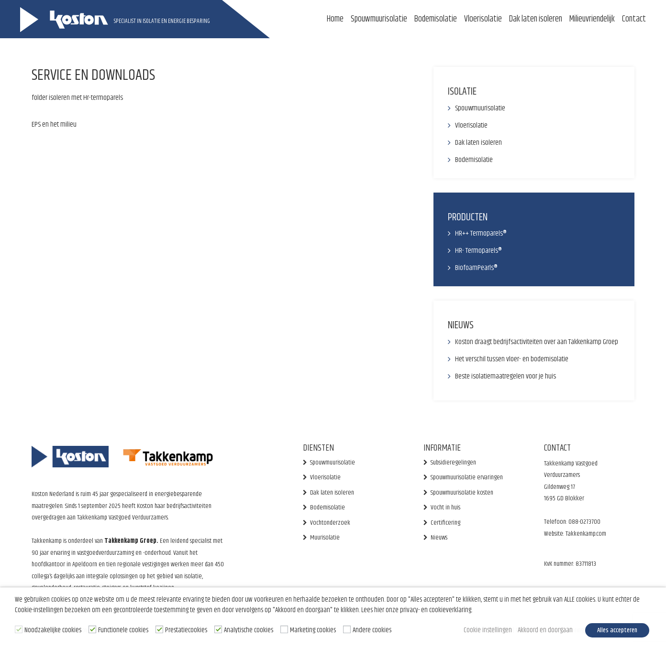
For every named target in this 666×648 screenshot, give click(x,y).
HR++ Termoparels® (481, 233)
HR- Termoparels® (478, 251)
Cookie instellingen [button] (484, 631)
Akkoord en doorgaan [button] (542, 631)
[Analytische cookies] (218, 630)
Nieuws (439, 537)
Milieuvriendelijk (592, 19)
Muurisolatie (325, 537)
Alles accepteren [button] (617, 631)
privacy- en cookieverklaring (435, 611)
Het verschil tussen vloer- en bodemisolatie (511, 359)
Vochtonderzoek (330, 523)
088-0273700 (584, 522)
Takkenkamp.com (585, 534)
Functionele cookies (123, 631)
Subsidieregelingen (453, 462)
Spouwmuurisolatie (379, 19)
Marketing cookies (313, 631)
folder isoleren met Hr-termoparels (77, 98)
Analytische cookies (248, 631)
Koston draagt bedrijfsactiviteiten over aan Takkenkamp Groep (536, 342)
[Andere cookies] (347, 630)
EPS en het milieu (54, 124)
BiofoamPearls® (476, 268)
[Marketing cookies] (284, 630)
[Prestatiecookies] (159, 630)
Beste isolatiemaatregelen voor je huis (505, 376)
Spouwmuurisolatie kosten (462, 492)
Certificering (445, 523)
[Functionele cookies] (92, 630)
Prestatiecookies (186, 631)
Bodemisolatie (435, 19)
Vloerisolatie (483, 19)
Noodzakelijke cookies (52, 631)
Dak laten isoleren (535, 19)
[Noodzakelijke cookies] (18, 630)
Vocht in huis (445, 507)
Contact (634, 19)
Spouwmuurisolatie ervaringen (467, 477)
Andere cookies (372, 631)
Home (335, 19)
